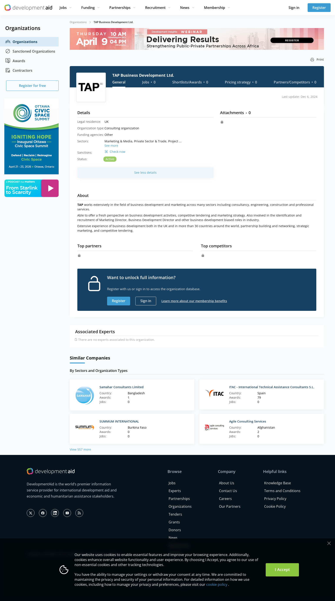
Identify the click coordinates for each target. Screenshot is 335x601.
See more (111, 145)
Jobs (63, 7)
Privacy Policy (275, 498)
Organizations (21, 41)
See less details (145, 172)
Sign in (294, 7)
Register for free (32, 85)
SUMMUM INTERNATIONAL (119, 421)
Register (319, 7)
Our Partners (229, 506)
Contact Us (228, 490)
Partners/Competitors (295, 82)
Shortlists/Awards (190, 82)
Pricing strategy (241, 82)
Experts (175, 490)
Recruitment (155, 7)
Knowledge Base (277, 483)
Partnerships (120, 7)
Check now (117, 151)
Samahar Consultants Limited (122, 387)
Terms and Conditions (282, 490)
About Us (226, 483)
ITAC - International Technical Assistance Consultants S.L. (271, 387)
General (118, 82)
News (184, 7)
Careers (225, 498)
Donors (175, 530)
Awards (15, 60)
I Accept (282, 569)
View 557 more (80, 449)
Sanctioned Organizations (30, 51)
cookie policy (216, 584)
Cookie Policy (275, 506)
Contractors (18, 70)
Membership (214, 7)
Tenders (175, 514)
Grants (174, 522)
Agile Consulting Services (247, 421)
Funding (88, 7)
